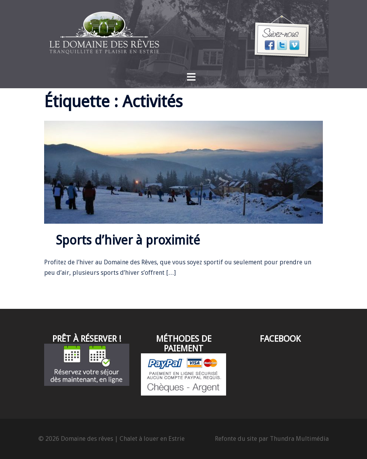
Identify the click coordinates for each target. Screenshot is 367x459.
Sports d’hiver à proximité (128, 240)
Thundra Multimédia (299, 438)
